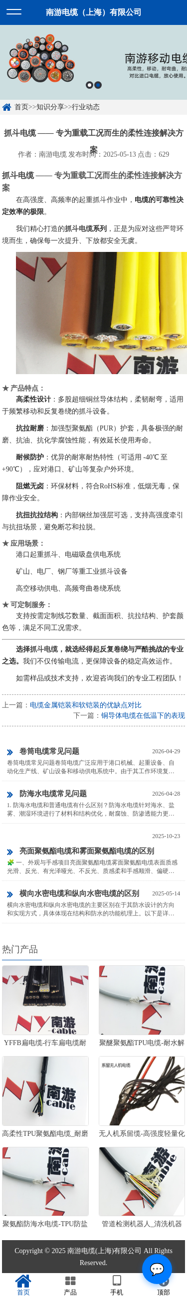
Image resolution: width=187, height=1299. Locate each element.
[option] (93, 62)
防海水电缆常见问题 (47, 795)
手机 (117, 1285)
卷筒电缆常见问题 (43, 752)
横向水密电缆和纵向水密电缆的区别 (73, 894)
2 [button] (98, 85)
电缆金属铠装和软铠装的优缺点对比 (86, 705)
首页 (21, 107)
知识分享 (50, 107)
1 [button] (89, 85)
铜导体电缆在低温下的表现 (143, 715)
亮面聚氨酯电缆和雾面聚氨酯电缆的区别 (80, 852)
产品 (70, 1285)
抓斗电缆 (18, 175)
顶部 (163, 1285)
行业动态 (86, 107)
